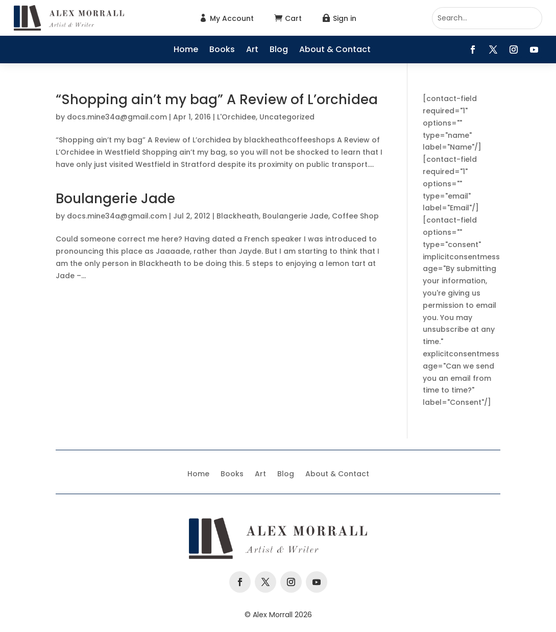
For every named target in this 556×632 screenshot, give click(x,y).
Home (186, 50)
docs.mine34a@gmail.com (117, 117)
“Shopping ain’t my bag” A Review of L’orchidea (217, 99)
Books (222, 50)
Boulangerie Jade (115, 198)
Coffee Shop (355, 216)
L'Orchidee (236, 117)
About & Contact (335, 50)
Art (252, 50)
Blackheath (237, 216)
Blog (279, 50)
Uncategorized (287, 117)
